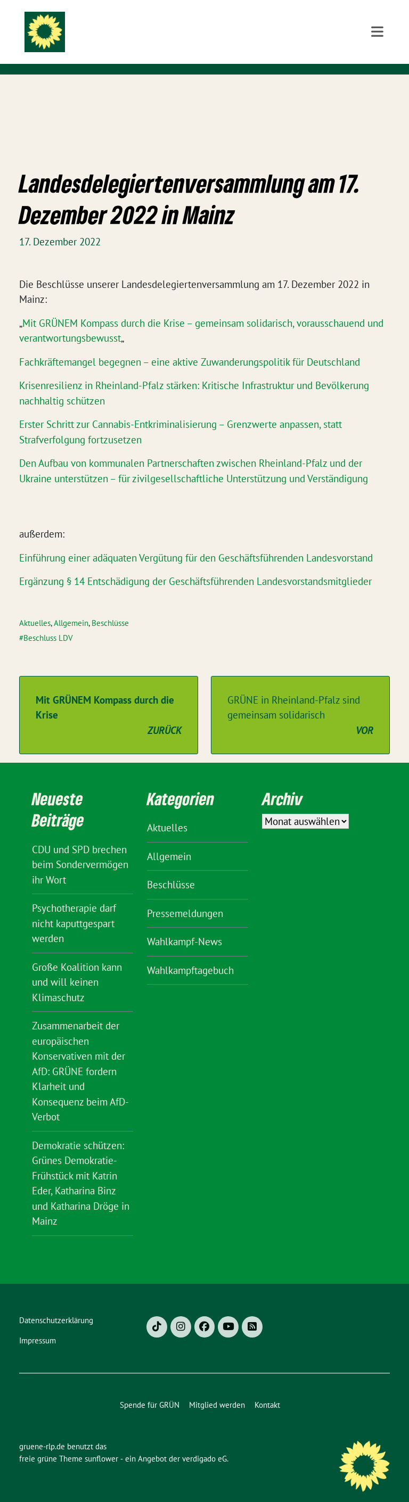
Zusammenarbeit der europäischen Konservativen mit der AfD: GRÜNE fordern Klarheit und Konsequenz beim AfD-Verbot (80, 1055)
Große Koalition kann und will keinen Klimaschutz (77, 965)
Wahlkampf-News (184, 925)
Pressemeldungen (185, 896)
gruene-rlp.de (179, 29)
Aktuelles (35, 606)
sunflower (101, 1442)
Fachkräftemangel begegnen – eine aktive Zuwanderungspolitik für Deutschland (189, 345)
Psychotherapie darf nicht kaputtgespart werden (74, 906)
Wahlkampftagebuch (190, 953)
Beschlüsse (110, 606)
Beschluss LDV (48, 621)
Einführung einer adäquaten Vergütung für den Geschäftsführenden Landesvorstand (196, 541)
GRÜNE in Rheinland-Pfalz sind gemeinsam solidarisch (300, 699)
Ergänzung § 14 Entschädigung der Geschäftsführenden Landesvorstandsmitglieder (195, 564)
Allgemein (71, 606)
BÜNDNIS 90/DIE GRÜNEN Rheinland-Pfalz (199, 52)
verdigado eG (204, 1442)
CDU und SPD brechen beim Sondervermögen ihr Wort (80, 848)
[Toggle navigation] (377, 91)
